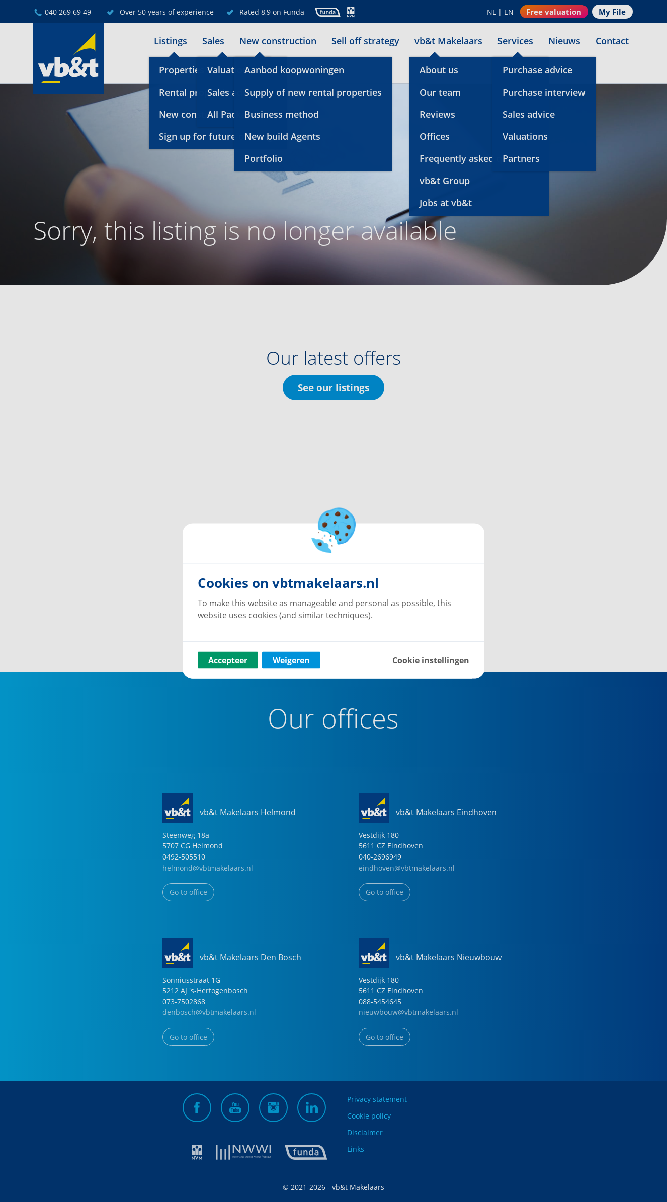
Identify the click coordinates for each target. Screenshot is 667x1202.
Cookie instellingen (430, 660)
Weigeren (291, 660)
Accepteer (227, 660)
